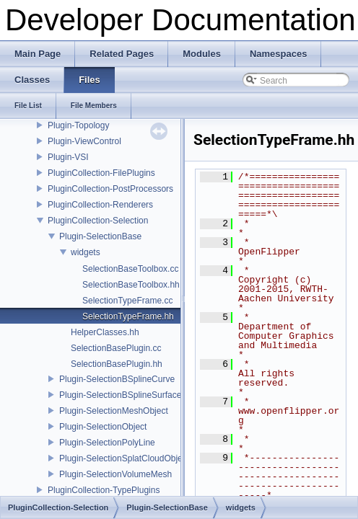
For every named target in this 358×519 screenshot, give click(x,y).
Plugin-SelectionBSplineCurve (117, 379)
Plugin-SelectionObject (103, 427)
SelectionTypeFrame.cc (127, 301)
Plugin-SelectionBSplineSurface (120, 395)
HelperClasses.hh (105, 332)
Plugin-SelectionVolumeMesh (115, 474)
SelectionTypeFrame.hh (128, 316)
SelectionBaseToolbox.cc (130, 269)
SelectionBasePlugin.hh (116, 364)
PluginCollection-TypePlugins (104, 490)
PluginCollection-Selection (98, 221)
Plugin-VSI (68, 157)
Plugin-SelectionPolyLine (107, 443)
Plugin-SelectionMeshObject (113, 411)
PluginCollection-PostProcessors (110, 189)
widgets (85, 252)
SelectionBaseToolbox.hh (131, 285)
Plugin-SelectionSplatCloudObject (124, 458)
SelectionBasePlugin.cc (116, 348)
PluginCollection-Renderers (100, 205)
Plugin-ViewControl (84, 141)
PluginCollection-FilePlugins (101, 173)
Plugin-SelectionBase (100, 236)
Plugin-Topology (78, 125)
